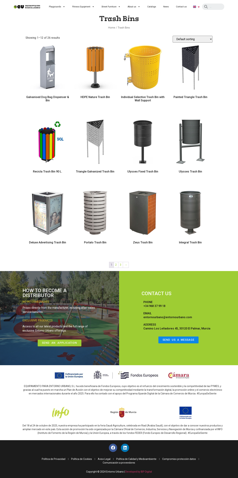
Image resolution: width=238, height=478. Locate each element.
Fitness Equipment (83, 6)
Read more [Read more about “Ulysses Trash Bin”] (190, 181)
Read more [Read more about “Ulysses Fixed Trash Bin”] (142, 181)
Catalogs (151, 6)
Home (111, 27)
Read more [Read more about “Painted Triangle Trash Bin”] (190, 107)
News (166, 6)
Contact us (181, 6)
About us (134, 6)
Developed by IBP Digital (138, 472)
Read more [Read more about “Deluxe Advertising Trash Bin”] (47, 252)
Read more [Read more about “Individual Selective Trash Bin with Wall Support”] (142, 110)
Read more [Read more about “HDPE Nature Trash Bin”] (95, 107)
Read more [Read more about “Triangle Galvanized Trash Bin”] (95, 181)
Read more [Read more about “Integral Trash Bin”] (190, 252)
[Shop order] (192, 39)
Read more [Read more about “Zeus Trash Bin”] (142, 252)
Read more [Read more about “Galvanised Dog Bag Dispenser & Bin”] (47, 110)
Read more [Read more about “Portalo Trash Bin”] (95, 252)
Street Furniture (110, 6)
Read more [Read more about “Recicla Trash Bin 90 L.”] (47, 181)
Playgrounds (57, 6)
